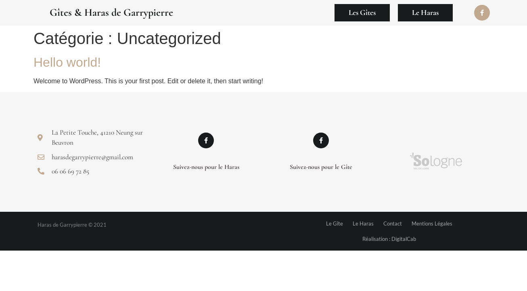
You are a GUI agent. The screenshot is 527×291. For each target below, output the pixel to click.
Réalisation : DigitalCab (389, 239)
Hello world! (67, 62)
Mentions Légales (432, 223)
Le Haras (363, 223)
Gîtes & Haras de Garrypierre (111, 12)
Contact (392, 223)
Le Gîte (334, 223)
